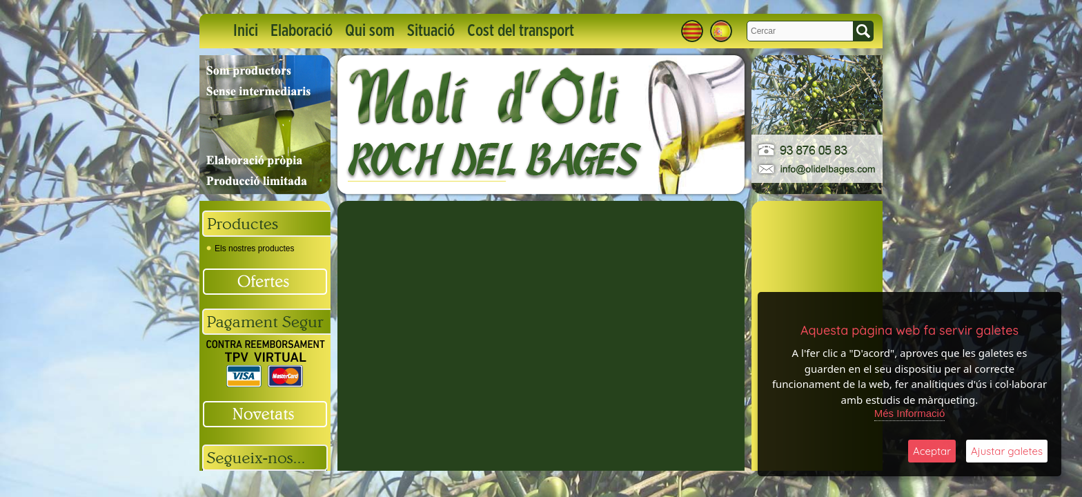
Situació (431, 31)
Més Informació (909, 413)
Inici (245, 31)
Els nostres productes (250, 248)
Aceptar (932, 451)
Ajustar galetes (1007, 451)
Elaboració (301, 31)
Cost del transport (520, 31)
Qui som (370, 31)
